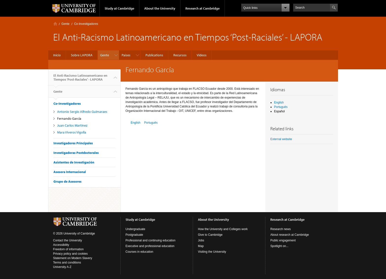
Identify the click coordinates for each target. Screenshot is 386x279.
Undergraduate (135, 229)
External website (281, 139)
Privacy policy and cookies (70, 253)
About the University (159, 8)
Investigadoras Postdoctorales (76, 152)
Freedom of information (68, 249)
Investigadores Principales (73, 143)
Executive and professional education (150, 246)
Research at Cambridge (202, 8)
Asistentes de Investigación (73, 162)
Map (201, 246)
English (135, 122)
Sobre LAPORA (82, 55)
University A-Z (62, 267)
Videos (202, 55)
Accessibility (61, 245)
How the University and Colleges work (223, 229)
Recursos (180, 55)
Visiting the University (212, 251)
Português (151, 122)
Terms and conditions (67, 262)
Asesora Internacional (69, 172)
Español (279, 111)
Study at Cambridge (119, 8)
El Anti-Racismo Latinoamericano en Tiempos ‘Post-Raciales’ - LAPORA (80, 79)
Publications (154, 55)
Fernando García (69, 118)
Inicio (55, 24)
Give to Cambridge (210, 234)
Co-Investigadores (86, 24)
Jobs (201, 240)
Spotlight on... (279, 246)
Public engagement (283, 240)
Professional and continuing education (151, 240)
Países (126, 55)
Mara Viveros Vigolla (71, 132)
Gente (66, 24)
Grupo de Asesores (67, 181)
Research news (280, 229)
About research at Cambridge (289, 234)
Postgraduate (134, 234)
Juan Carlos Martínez (72, 125)
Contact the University (67, 240)
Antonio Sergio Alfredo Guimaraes (82, 111)
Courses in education (139, 251)
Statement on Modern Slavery (72, 258)
